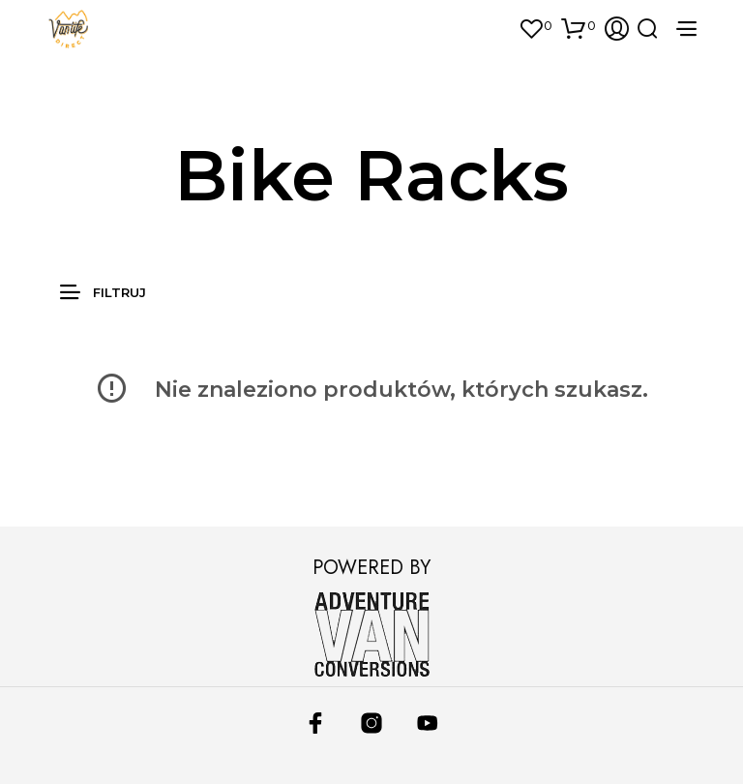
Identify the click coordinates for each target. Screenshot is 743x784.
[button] (534, 26)
